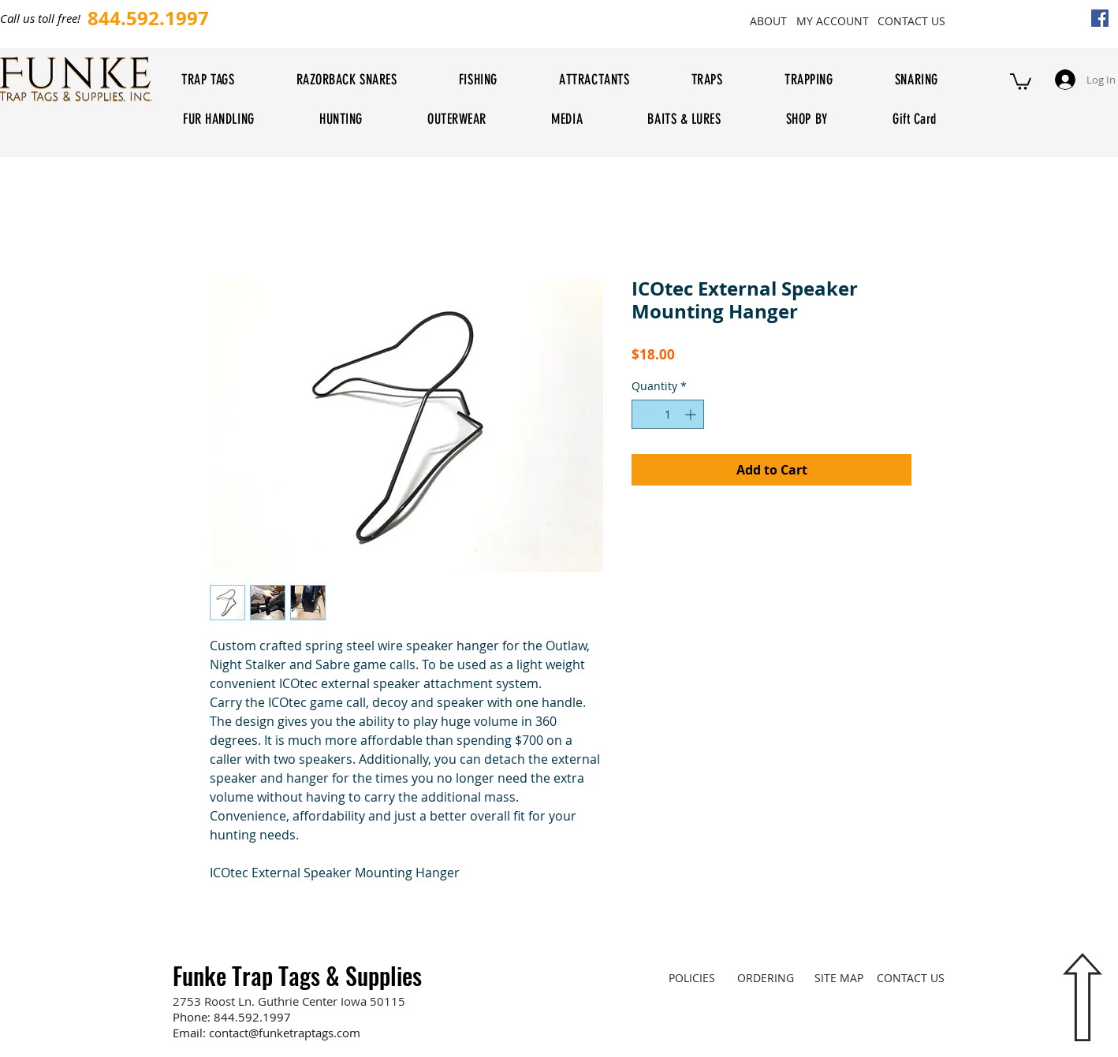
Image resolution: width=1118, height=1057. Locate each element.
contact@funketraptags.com (284, 1032)
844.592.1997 (252, 1017)
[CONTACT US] (911, 20)
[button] (1020, 81)
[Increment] (692, 414)
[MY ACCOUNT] (832, 20)
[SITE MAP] (838, 977)
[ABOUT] (768, 20)
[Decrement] (644, 414)
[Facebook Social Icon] (1100, 18)
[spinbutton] (668, 414)
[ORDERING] (765, 977)
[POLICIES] (692, 977)
